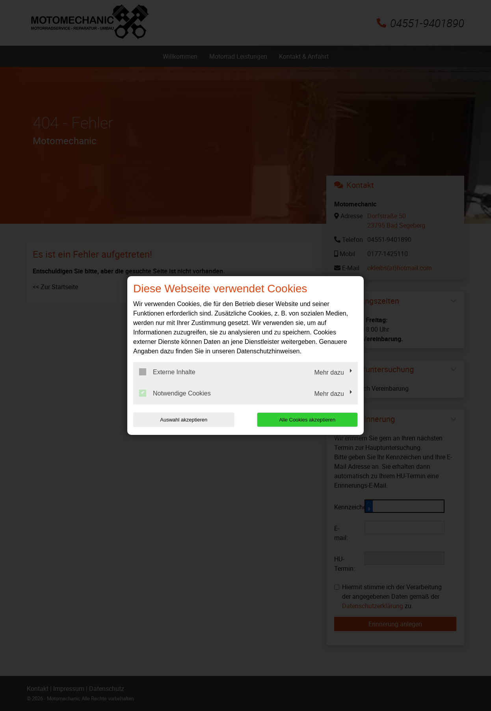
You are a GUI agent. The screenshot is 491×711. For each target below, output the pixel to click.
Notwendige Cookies (175, 393)
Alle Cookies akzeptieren (307, 420)
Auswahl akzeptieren (183, 420)
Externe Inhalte (167, 371)
